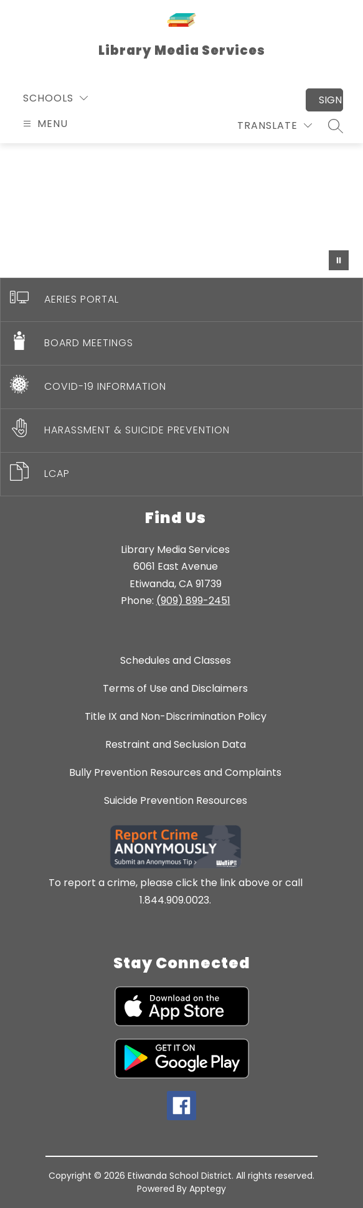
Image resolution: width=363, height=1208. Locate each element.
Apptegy (207, 1188)
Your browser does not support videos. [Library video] (181, 210)
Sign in (331, 100)
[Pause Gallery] (339, 260)
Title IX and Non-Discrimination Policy (175, 716)
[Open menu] (44, 123)
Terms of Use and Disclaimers (175, 688)
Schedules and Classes (175, 660)
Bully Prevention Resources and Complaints (175, 772)
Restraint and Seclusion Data (175, 744)
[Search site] (335, 125)
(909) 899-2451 (193, 600)
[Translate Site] (274, 125)
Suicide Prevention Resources (175, 800)
